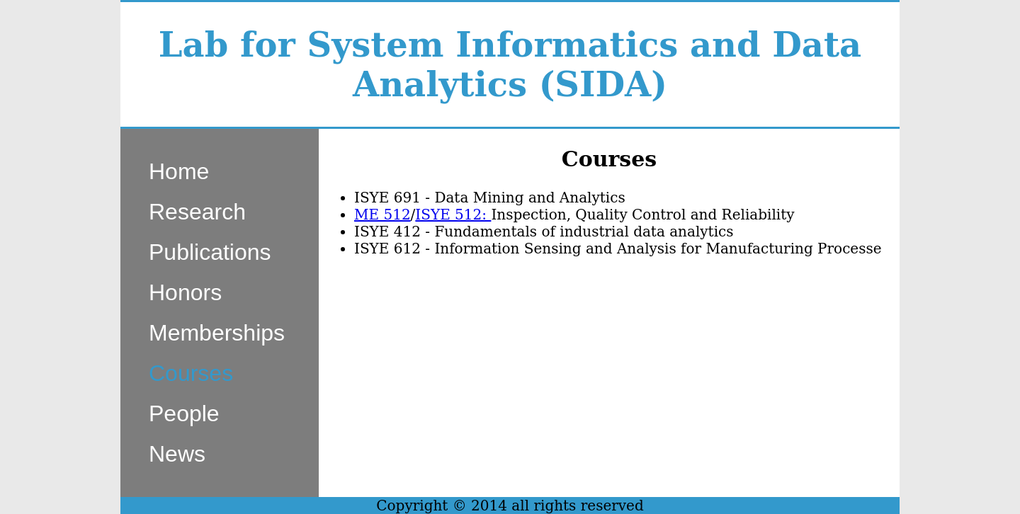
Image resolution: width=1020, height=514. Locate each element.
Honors (185, 292)
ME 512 (382, 214)
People (184, 413)
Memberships (217, 332)
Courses (191, 373)
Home (179, 171)
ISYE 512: (453, 214)
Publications (210, 252)
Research (197, 211)
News (177, 454)
